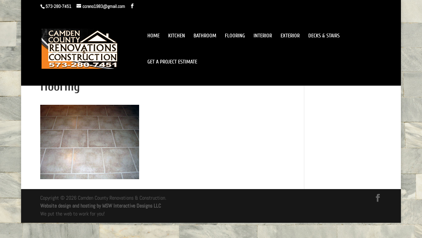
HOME (153, 36)
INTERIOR (263, 36)
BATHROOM (205, 36)
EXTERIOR (290, 36)
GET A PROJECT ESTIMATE (172, 62)
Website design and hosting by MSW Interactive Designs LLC (100, 205)
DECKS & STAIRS (324, 36)
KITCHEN (176, 36)
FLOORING (235, 36)
